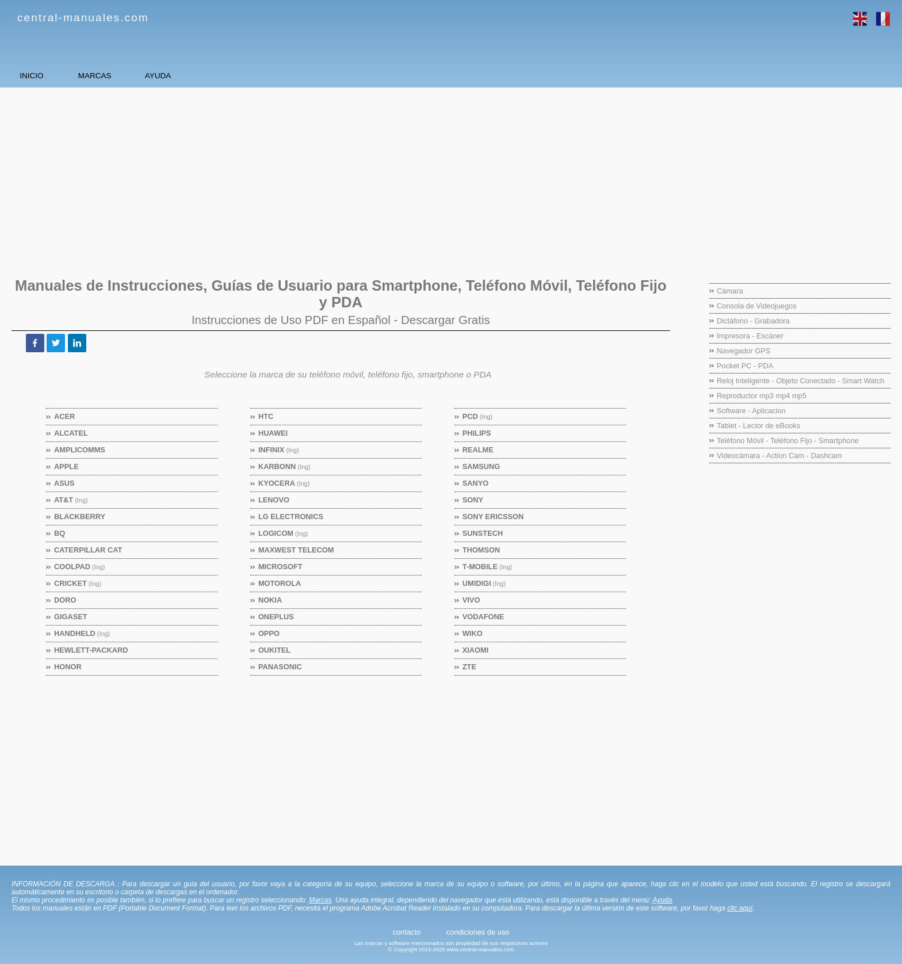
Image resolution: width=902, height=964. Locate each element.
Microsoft (281, 566)
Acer (65, 416)
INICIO (52, 76)
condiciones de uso (478, 932)
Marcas (320, 900)
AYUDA (258, 76)
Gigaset (71, 616)
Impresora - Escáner (750, 336)
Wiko (473, 633)
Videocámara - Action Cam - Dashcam (779, 455)
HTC (266, 416)
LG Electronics (291, 516)
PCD (477, 416)
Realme (478, 449)
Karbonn (285, 466)
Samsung (481, 466)
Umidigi (484, 583)
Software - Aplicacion (751, 410)
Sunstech (483, 533)
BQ (60, 533)
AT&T (71, 500)
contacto (407, 932)
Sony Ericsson (493, 516)
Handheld (82, 633)
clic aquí (739, 908)
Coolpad (80, 566)
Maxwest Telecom (296, 550)
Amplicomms (80, 449)
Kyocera (284, 483)
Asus (65, 483)
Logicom (283, 533)
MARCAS (155, 76)
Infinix (279, 449)
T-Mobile (488, 566)
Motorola (280, 583)
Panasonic (280, 666)
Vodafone (483, 616)
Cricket (78, 583)
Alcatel (71, 433)
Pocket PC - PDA (745, 365)
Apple (67, 466)
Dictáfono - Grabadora (753, 321)
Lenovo (274, 500)
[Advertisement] (354, 176)
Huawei (273, 433)
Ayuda (662, 900)
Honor (68, 666)
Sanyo (476, 483)
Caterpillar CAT (88, 550)
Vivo (471, 600)
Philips (477, 433)
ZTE (469, 666)
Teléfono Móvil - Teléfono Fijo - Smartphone (788, 440)
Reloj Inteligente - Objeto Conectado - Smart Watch (800, 380)
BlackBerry (80, 516)
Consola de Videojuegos (757, 306)
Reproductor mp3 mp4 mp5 (762, 395)
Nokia (270, 600)
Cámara (730, 291)
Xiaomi (476, 650)
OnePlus (276, 616)
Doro (65, 600)
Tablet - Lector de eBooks (758, 425)
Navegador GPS (743, 350)
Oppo (269, 633)
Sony (473, 500)
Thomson (481, 550)
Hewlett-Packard (91, 650)
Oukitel (275, 650)
